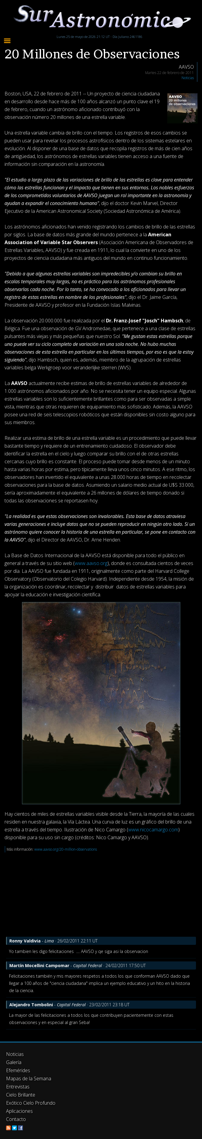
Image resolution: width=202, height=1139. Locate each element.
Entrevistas (18, 1086)
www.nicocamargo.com (153, 829)
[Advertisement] (101, 894)
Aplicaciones (19, 1111)
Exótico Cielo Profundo (30, 1103)
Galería (13, 1062)
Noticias (188, 77)
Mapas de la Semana (28, 1078)
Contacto (16, 1119)
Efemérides (18, 1070)
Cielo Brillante (20, 1094)
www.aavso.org (91, 563)
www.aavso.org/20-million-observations (65, 849)
